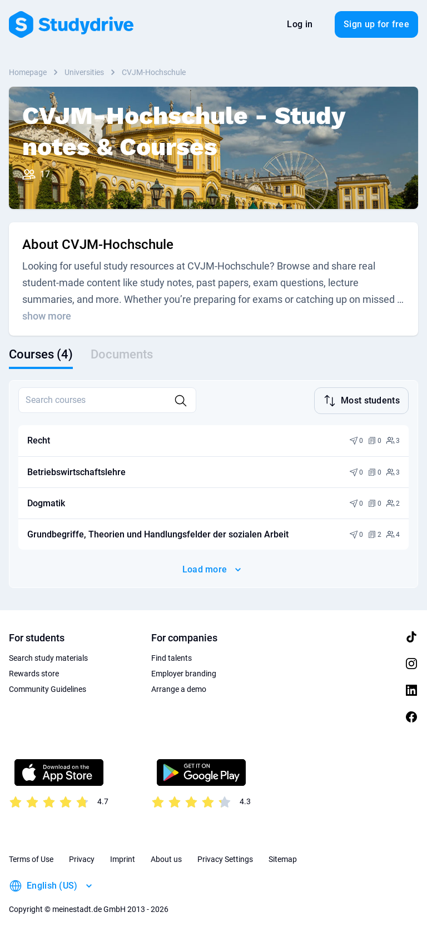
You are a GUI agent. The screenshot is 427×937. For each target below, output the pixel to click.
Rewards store (34, 673)
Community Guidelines (47, 689)
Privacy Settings (225, 859)
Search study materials (48, 658)
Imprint (122, 859)
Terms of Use (31, 859)
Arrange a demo (178, 689)
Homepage (28, 72)
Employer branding (183, 673)
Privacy (82, 859)
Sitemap (283, 859)
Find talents (171, 658)
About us (166, 859)
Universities (84, 72)
